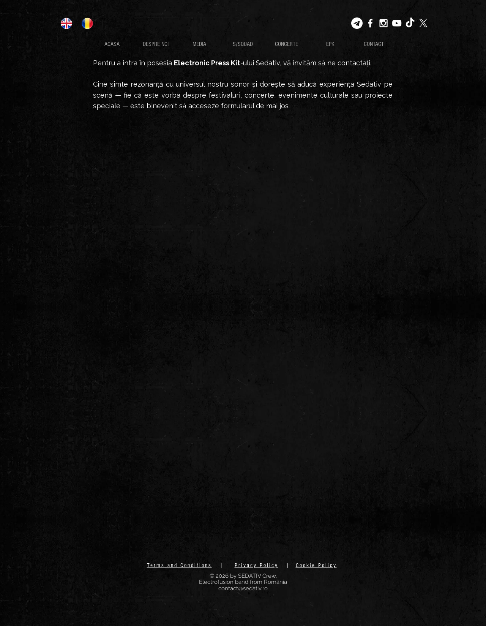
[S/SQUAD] (243, 44)
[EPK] (330, 44)
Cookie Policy (316, 565)
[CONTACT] (374, 44)
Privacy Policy (256, 565)
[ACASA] (112, 44)
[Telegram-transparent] (357, 23)
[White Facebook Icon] (370, 23)
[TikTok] (410, 23)
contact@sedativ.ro (243, 588)
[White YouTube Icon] (396, 23)
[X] (423, 23)
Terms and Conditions (179, 565)
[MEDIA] (199, 44)
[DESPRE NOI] (155, 44)
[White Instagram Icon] (383, 23)
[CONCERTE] (286, 44)
